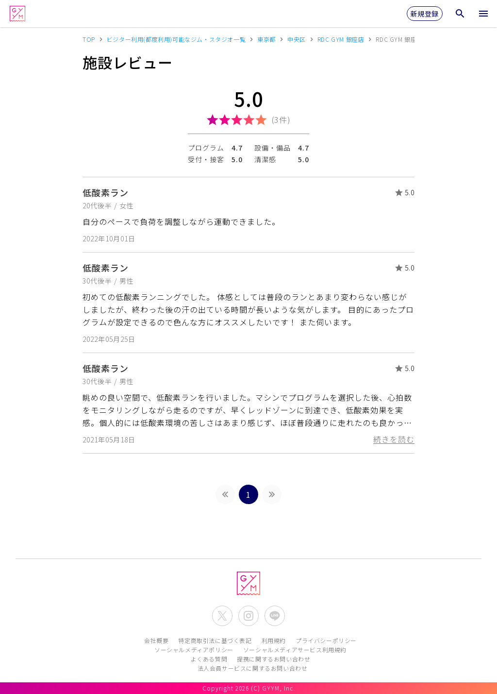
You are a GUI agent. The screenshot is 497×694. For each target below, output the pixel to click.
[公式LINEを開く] (275, 616)
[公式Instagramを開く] (248, 616)
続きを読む (393, 439)
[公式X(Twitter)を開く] (222, 616)
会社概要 (156, 640)
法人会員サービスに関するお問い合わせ (253, 668)
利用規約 (274, 640)
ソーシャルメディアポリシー (193, 649)
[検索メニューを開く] (460, 13)
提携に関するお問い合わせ (273, 659)
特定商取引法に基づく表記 (214, 640)
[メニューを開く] (483, 13)
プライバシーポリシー (326, 640)
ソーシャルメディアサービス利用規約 (295, 649)
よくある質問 (209, 659)
